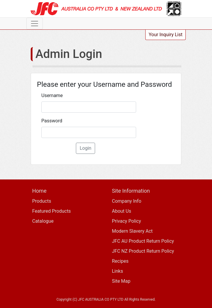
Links (117, 271)
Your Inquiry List (165, 34)
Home (39, 191)
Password (51, 121)
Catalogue (42, 221)
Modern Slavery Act (132, 231)
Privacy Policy (126, 221)
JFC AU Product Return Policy (143, 241)
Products (41, 201)
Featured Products (51, 211)
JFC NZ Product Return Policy (143, 251)
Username (52, 95)
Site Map (121, 281)
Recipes (120, 261)
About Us (121, 211)
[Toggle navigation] (34, 23)
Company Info (126, 201)
